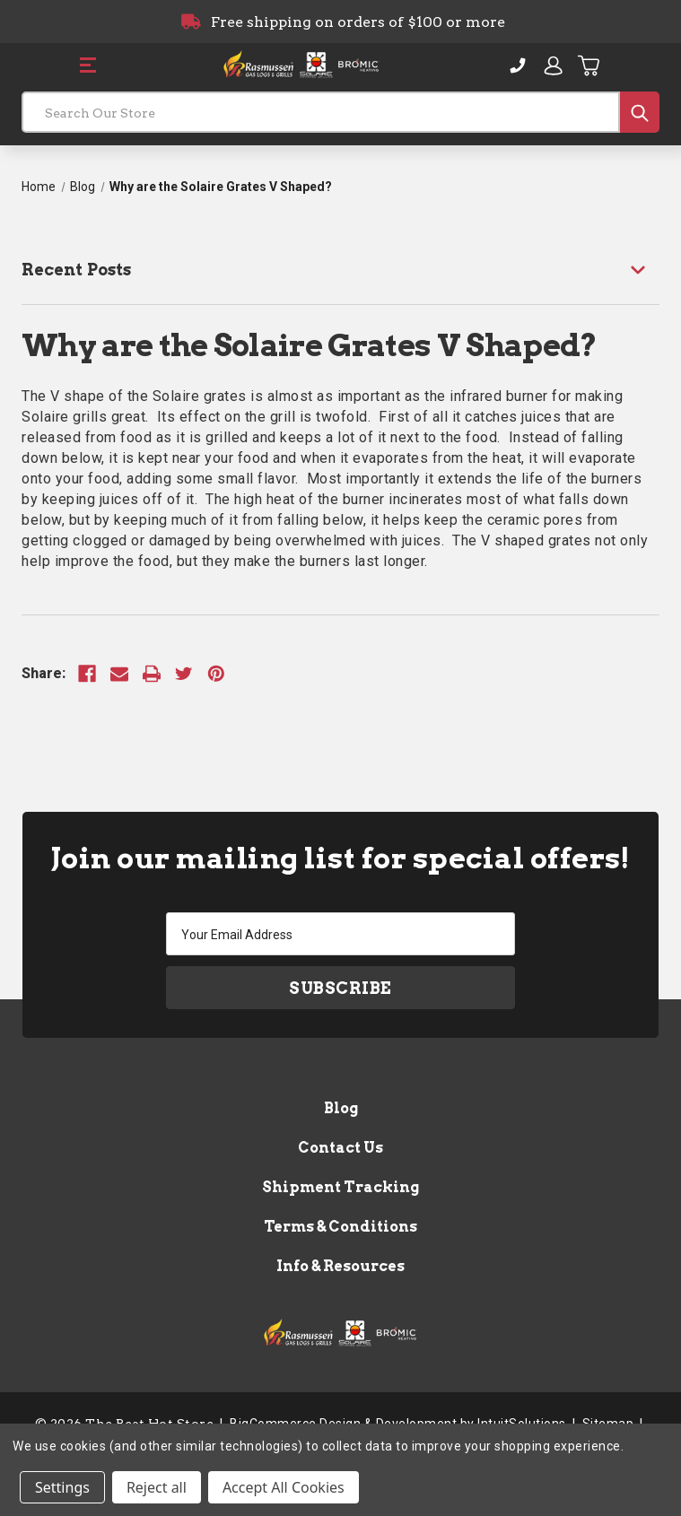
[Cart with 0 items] (589, 65)
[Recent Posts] (340, 269)
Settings (62, 1487)
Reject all (157, 1487)
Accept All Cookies (284, 1487)
